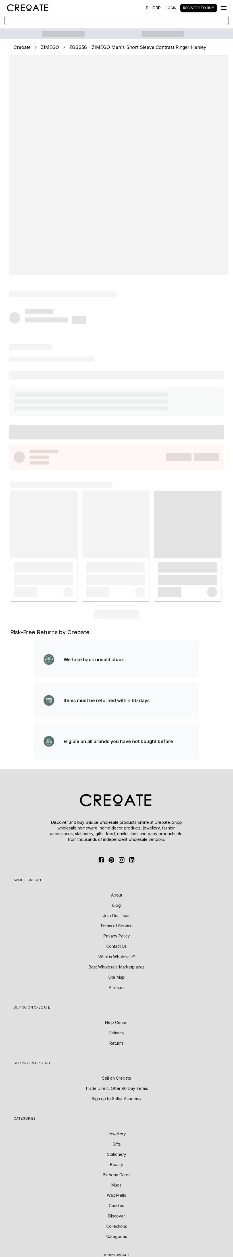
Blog (116, 905)
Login (171, 8)
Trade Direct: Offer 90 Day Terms (116, 1088)
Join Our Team (116, 915)
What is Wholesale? (116, 956)
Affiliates (116, 987)
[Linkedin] (132, 860)
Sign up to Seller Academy (117, 1098)
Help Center (116, 1022)
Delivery (116, 1032)
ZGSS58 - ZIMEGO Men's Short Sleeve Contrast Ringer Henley (137, 47)
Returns (116, 1043)
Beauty (116, 1164)
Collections (116, 1226)
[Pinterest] (111, 860)
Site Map (116, 977)
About (116, 895)
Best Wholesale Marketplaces (117, 966)
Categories (116, 1236)
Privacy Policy (116, 936)
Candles (116, 1205)
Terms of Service (116, 925)
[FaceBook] (101, 860)
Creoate (22, 47)
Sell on (116, 1078)
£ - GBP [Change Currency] (153, 7)
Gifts (117, 1144)
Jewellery (116, 1133)
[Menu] (224, 8)
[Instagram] (121, 860)
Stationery (116, 1154)
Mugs (116, 1185)
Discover (116, 1216)
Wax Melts (116, 1195)
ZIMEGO (50, 47)
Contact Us (116, 946)
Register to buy (198, 8)
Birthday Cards (116, 1174)
